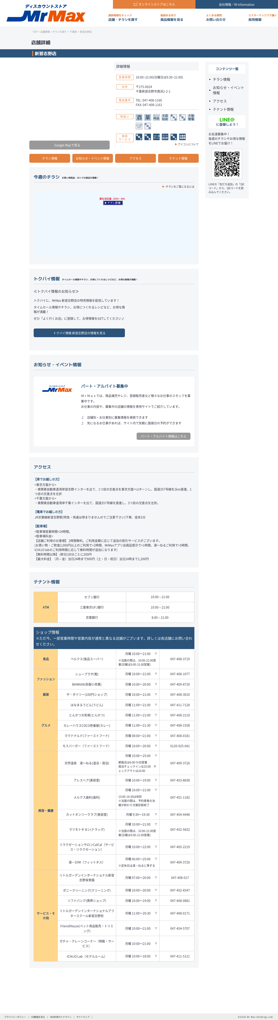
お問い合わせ (216, 17)
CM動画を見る (38, 1016)
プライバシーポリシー (15, 1016)
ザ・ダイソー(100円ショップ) (86, 694)
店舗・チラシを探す (123, 17)
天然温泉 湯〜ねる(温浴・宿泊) (87, 763)
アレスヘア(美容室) (87, 780)
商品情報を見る (172, 17)
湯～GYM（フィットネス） (87, 862)
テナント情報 (178, 158)
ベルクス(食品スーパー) (87, 659)
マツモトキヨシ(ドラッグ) (87, 829)
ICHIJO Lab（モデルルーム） (87, 956)
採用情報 (262, 17)
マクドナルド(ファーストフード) (87, 735)
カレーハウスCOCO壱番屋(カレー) (86, 725)
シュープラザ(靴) (87, 674)
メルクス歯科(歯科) (87, 797)
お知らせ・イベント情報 (92, 158)
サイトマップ (82, 1016)
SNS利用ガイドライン (60, 1016)
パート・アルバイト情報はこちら (163, 436)
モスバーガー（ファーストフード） (87, 746)
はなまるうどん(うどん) (87, 705)
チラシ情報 (49, 158)
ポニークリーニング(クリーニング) (87, 890)
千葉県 (73, 32)
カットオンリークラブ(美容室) (87, 814)
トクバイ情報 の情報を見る (79, 333)
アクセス (135, 158)
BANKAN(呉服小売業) (87, 684)
